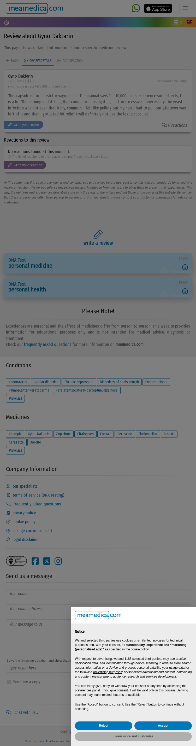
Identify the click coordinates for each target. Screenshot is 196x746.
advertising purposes (107, 672)
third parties (153, 659)
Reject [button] (103, 725)
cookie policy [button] (140, 649)
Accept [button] (163, 725)
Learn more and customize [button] (133, 736)
